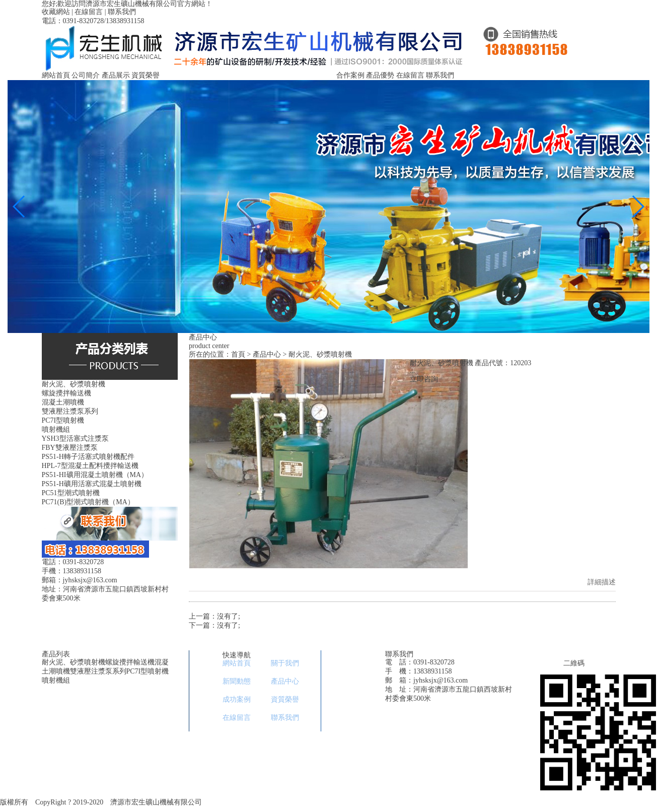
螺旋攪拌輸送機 (130, 662)
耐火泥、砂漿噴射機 (73, 662)
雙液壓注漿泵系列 (98, 671)
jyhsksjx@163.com (440, 680)
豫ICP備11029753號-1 (242, 802)
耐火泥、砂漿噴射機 (320, 354)
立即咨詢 (424, 379)
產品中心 (267, 354)
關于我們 (285, 663)
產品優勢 (380, 75)
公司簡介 (85, 75)
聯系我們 (122, 12)
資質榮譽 (145, 75)
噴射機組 (56, 680)
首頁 (238, 354)
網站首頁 (56, 75)
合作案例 (350, 75)
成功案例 (237, 699)
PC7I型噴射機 (147, 671)
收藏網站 (56, 12)
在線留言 (89, 12)
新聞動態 (237, 681)
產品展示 (116, 75)
